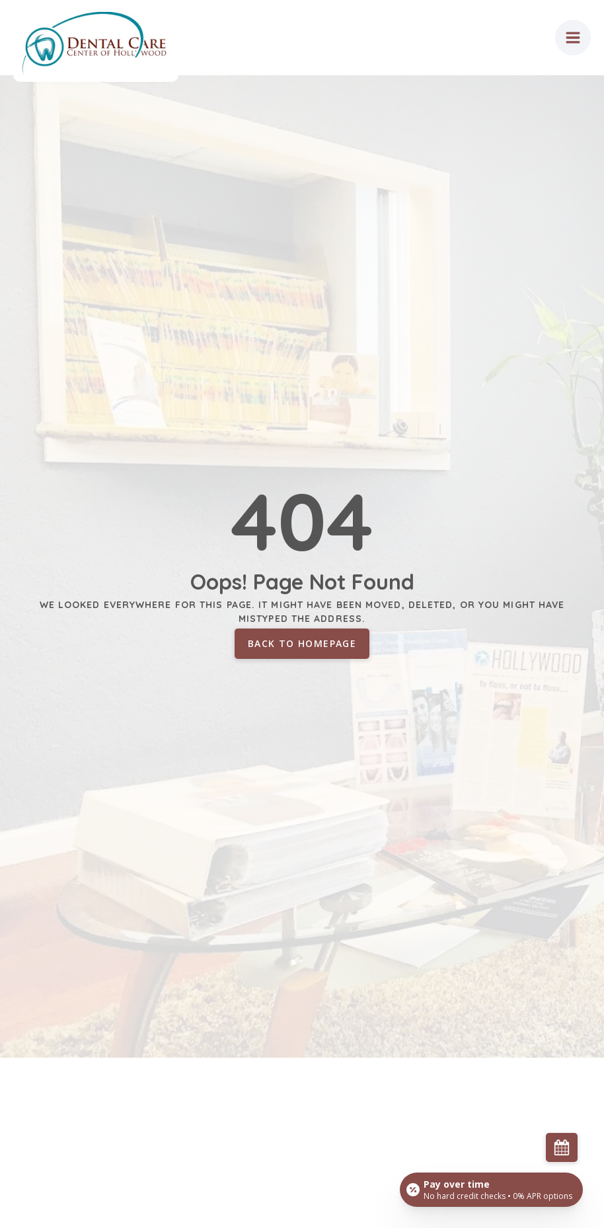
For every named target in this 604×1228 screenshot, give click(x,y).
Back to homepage (302, 643)
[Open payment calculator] (491, 1190)
